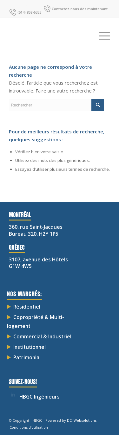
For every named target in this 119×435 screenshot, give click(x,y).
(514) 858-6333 (29, 12)
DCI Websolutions (81, 420)
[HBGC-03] (49, 30)
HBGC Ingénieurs (39, 396)
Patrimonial (27, 357)
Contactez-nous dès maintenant (80, 8)
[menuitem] (101, 30)
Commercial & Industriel (42, 336)
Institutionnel (29, 346)
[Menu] (101, 30)
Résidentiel (26, 306)
